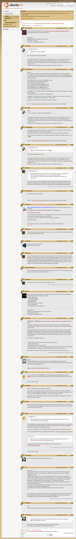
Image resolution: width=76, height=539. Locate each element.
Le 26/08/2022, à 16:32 (61, 413)
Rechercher (66, 1)
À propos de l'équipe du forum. (28, 18)
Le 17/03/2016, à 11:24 (61, 253)
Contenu (61, 1)
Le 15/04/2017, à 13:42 (61, 267)
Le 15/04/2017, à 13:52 (61, 279)
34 (38, 25)
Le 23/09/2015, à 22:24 (61, 46)
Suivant (40, 25)
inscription (71, 5)
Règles (5, 20)
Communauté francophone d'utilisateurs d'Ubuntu (13, 8)
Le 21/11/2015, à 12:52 (61, 168)
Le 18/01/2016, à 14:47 (61, 229)
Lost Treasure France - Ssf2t (33, 212)
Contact (22, 536)
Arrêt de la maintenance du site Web (64, 431)
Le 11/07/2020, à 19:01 (61, 318)
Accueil (24, 23)
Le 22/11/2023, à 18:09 (61, 514)
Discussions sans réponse (10, 26)
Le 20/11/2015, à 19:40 (61, 69)
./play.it (29, 376)
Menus (71, 1)
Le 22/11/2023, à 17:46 (61, 503)
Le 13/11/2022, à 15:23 (61, 467)
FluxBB (71, 533)
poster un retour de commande (34, 368)
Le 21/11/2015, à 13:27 (61, 190)
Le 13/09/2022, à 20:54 (61, 455)
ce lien (66, 13)
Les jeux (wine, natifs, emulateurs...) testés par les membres (49, 23)
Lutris (56, 329)
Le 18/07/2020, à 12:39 (61, 385)
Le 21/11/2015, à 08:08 (61, 107)
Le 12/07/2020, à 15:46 (61, 372)
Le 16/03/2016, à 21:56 (61, 241)
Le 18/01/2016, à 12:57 (61, 204)
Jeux (32, 23)
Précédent (28, 25)
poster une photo (45, 368)
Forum (28, 23)
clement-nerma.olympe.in (37, 104)
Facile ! (36, 381)
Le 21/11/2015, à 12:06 (61, 144)
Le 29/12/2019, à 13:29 (61, 291)
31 (33, 25)
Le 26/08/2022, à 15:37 (61, 401)
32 (35, 25)
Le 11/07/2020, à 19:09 (61, 356)
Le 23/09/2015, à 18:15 (61, 28)
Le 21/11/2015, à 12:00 (61, 127)
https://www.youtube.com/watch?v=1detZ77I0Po (56, 31)
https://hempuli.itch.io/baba (33, 445)
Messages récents (8, 24)
